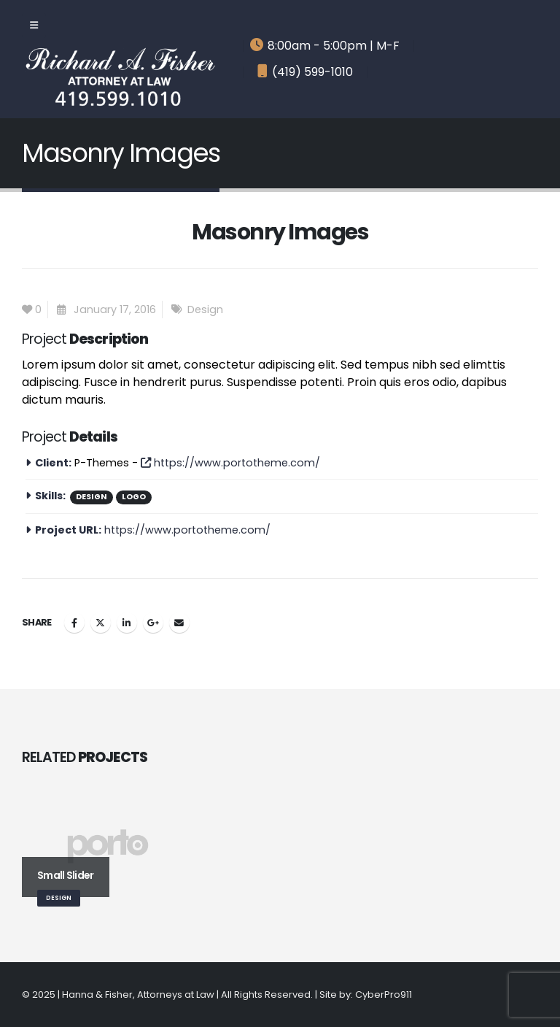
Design (205, 309)
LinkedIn (127, 622)
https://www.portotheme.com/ (230, 462)
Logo (134, 496)
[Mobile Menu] (34, 25)
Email (179, 622)
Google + (153, 622)
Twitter (100, 622)
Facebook (74, 622)
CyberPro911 (383, 994)
